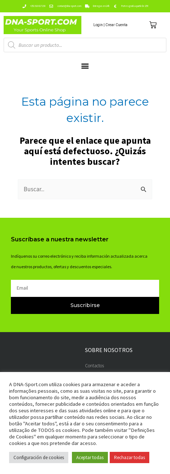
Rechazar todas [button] (129, 457)
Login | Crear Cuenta (110, 25)
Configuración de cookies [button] (38, 457)
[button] (85, 65)
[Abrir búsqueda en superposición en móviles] (85, 45)
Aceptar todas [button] (90, 457)
